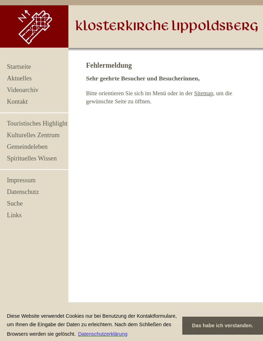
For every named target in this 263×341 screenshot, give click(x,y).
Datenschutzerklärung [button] (102, 334)
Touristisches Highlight (37, 123)
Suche (15, 203)
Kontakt (17, 101)
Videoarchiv (22, 89)
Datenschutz (23, 191)
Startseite (19, 66)
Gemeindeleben (27, 146)
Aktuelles (19, 78)
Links (14, 215)
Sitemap (203, 93)
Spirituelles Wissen (31, 158)
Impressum (21, 180)
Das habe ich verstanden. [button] (222, 325)
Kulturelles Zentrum (33, 135)
